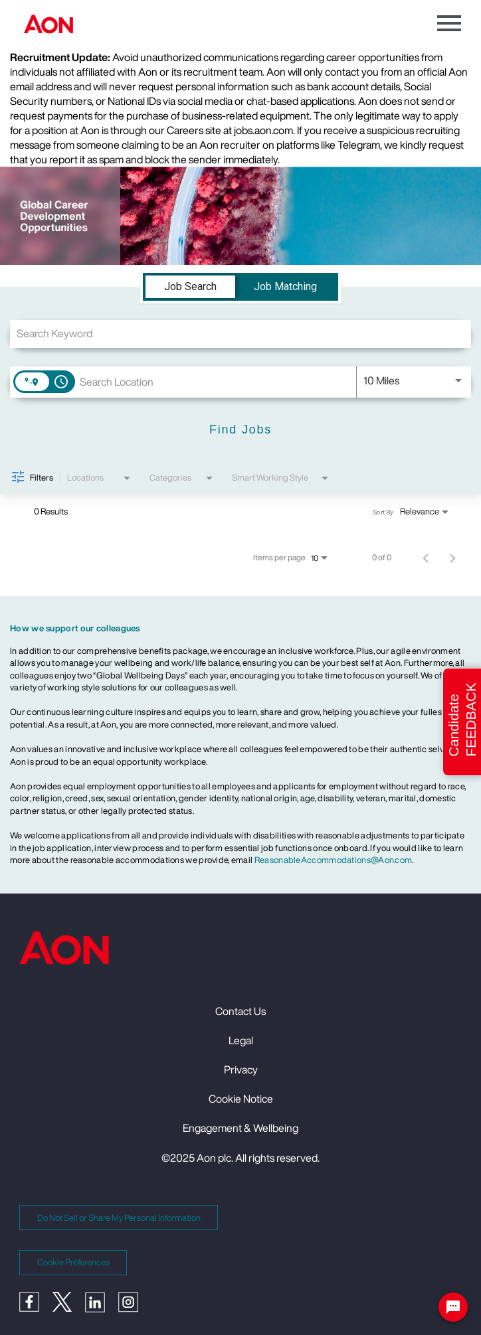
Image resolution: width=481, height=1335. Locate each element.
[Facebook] (35, 1308)
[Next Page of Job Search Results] (452, 557)
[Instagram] (134, 1308)
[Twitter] (68, 1308)
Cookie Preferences (73, 1262)
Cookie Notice (241, 1099)
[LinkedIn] (101, 1308)
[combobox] (240, 333)
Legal (241, 1040)
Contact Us (240, 1011)
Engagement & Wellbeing (240, 1128)
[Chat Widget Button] (453, 1309)
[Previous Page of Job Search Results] (426, 557)
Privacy (241, 1069)
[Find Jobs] (240, 430)
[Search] (240, 430)
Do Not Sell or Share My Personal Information (119, 1218)
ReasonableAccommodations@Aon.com (333, 860)
